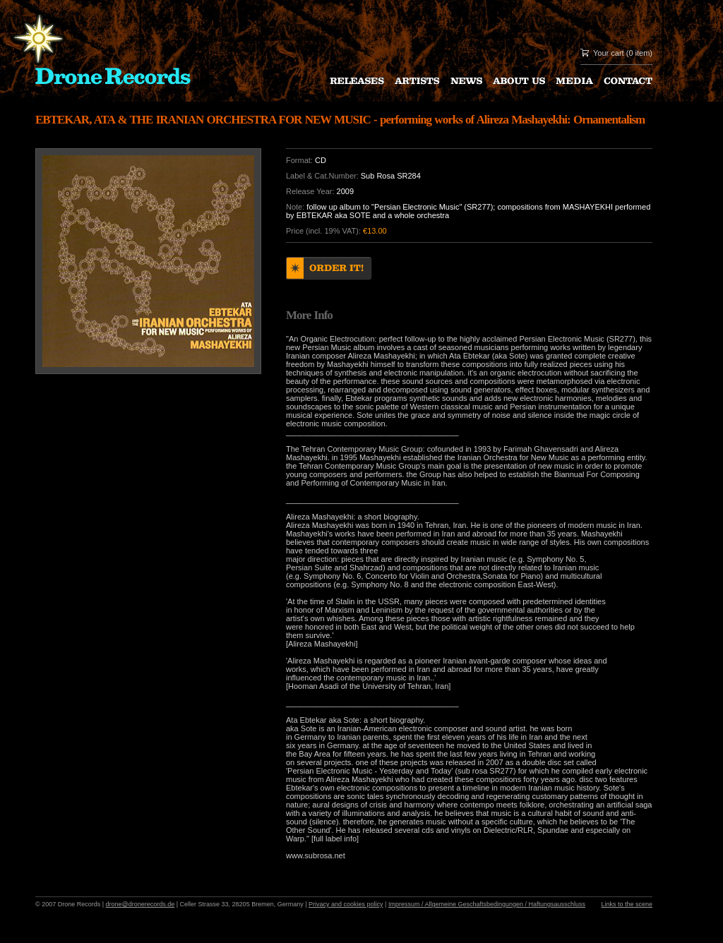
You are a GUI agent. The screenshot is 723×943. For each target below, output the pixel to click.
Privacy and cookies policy (346, 904)
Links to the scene (626, 904)
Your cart (608, 53)
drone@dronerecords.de (140, 904)
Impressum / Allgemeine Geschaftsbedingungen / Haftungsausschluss (486, 904)
